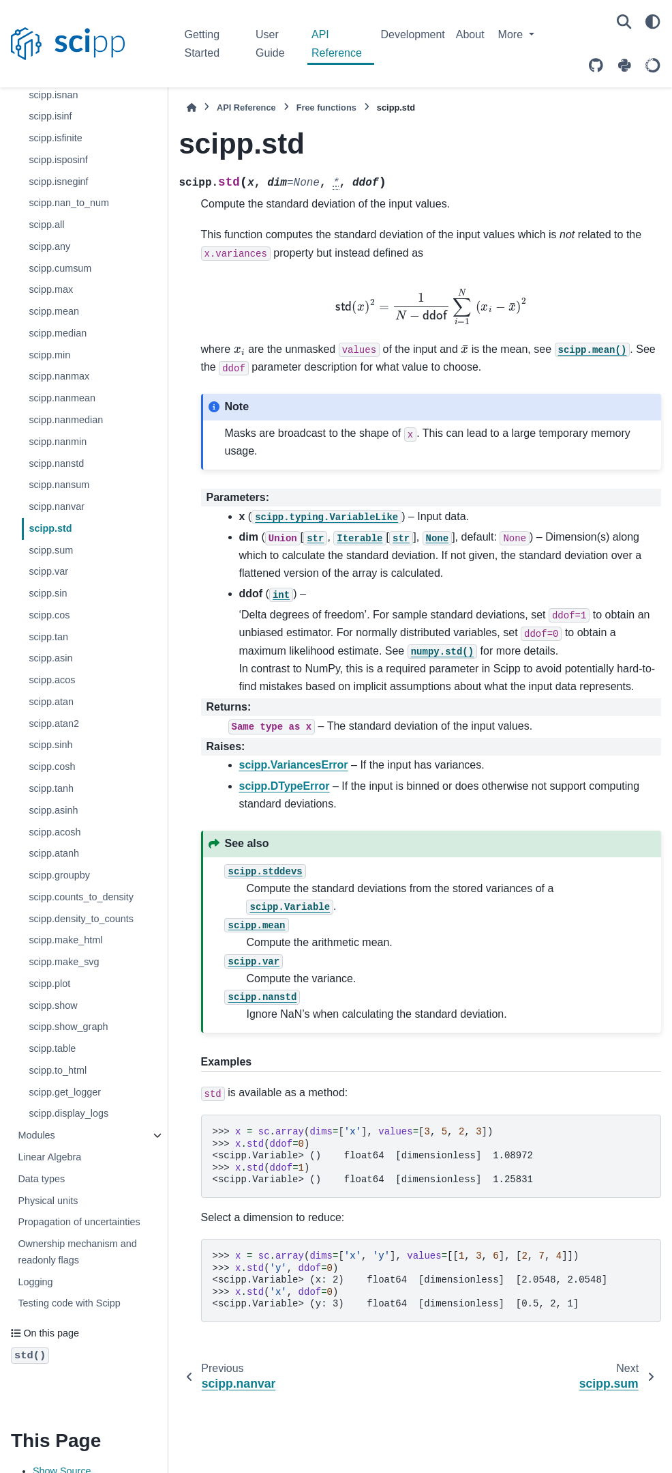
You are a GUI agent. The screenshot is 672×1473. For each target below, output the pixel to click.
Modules (36, 1135)
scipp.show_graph (68, 1026)
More (512, 34)
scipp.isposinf (58, 159)
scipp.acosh (54, 832)
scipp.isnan (53, 94)
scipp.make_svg (64, 961)
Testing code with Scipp (69, 1303)
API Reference (336, 43)
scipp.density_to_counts (81, 918)
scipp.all (46, 224)
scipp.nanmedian (66, 419)
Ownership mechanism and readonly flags (77, 1251)
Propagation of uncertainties (79, 1221)
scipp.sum (51, 550)
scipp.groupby (59, 875)
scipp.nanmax (59, 376)
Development (413, 34)
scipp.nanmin (58, 441)
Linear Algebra (49, 1157)
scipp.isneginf (58, 181)
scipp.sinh (50, 744)
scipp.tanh (51, 788)
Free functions (326, 107)
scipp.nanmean (62, 397)
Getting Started (202, 43)
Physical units (48, 1200)
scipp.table (52, 1048)
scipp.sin (48, 593)
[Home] (191, 107)
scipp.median (58, 333)
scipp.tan (48, 636)
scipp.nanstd (56, 463)
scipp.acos (52, 679)
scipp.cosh (52, 766)
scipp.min (49, 354)
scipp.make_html (65, 939)
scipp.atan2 (54, 723)
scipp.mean (54, 311)
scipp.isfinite (55, 137)
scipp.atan (51, 701)
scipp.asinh (53, 810)
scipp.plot (49, 983)
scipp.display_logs (68, 1113)
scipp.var (48, 571)
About (470, 34)
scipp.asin (50, 658)
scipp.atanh (54, 853)
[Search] (624, 21)
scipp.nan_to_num (69, 202)
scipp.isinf (50, 116)
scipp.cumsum (60, 268)
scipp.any (49, 246)
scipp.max (51, 289)
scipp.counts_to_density (81, 896)
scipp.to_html (58, 1070)
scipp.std (50, 528)
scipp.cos (49, 615)
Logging (35, 1281)
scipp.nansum (59, 484)
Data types (41, 1178)
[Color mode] (653, 21)
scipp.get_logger (65, 1092)
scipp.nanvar (57, 506)
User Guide (270, 43)
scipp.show (53, 1005)
